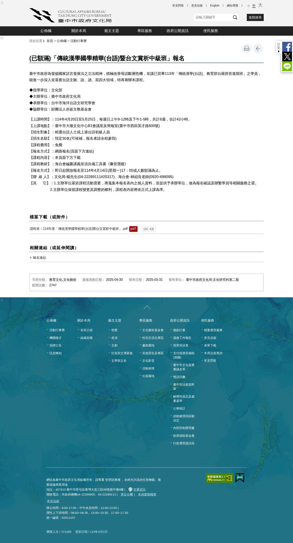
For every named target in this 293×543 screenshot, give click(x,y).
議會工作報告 (182, 338)
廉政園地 (148, 345)
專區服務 (144, 31)
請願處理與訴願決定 (184, 418)
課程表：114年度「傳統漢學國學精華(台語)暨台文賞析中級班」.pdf (79, 228)
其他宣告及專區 (153, 353)
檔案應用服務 (213, 330)
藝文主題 (111, 31)
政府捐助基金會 (184, 435)
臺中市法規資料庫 (184, 386)
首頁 (50, 41)
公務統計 (179, 408)
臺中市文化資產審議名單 (184, 367)
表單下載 (210, 345)
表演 (114, 338)
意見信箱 (197, 5)
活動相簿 (148, 368)
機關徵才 (55, 338)
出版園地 (148, 376)
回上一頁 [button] (258, 48)
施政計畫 (179, 330)
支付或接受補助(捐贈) (184, 355)
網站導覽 (232, 5)
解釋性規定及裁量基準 (184, 399)
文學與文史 (119, 360)
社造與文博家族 (122, 353)
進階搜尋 (255, 17)
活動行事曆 (78, 41)
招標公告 (55, 345)
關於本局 (78, 31)
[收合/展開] (147, 307)
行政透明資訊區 (184, 443)
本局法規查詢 (213, 353)
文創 (114, 345)
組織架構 (86, 338)
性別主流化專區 (153, 338)
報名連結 (39, 257)
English (214, 5)
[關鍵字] (213, 17)
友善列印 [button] (246, 48)
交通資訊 (139, 489)
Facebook (287, 47)
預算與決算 (180, 345)
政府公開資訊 (178, 31)
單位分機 (127, 494)
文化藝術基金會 (153, 330)
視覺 (114, 330)
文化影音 (148, 360)
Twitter (287, 56)
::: (2, 2)
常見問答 (178, 5)
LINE (287, 66)
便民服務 (210, 31)
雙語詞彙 (179, 377)
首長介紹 (86, 330)
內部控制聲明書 (184, 428)
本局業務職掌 (147, 494)
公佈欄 (45, 31)
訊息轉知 (55, 353)
